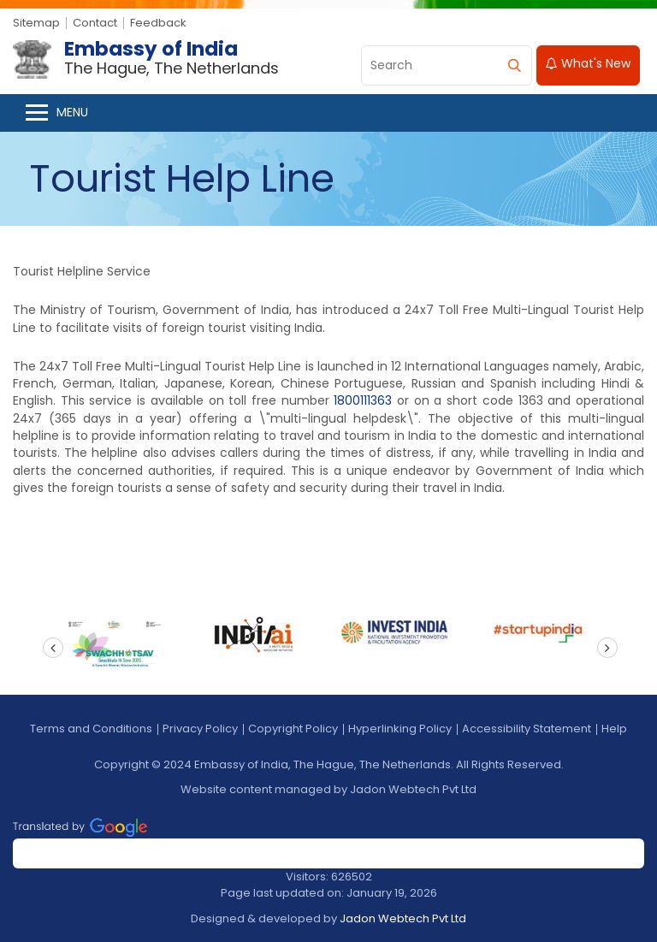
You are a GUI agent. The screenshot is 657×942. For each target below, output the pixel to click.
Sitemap (36, 23)
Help (614, 728)
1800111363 (363, 400)
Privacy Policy (200, 728)
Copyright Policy (293, 728)
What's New (588, 63)
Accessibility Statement (526, 728)
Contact (95, 23)
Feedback (158, 23)
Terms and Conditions (91, 728)
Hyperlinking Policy (400, 728)
